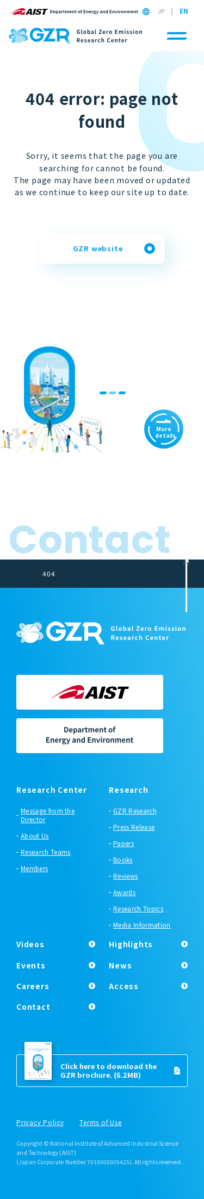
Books (123, 859)
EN (184, 11)
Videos (30, 944)
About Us (35, 835)
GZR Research (135, 810)
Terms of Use (100, 1123)
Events (31, 965)
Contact (33, 1006)
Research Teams (45, 852)
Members (34, 868)
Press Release (133, 827)
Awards (124, 892)
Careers (33, 985)
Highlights (131, 944)
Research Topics (138, 908)
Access (124, 985)
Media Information (141, 925)
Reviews (125, 876)
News (120, 965)
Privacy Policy (40, 1123)
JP (161, 11)
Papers (123, 843)
